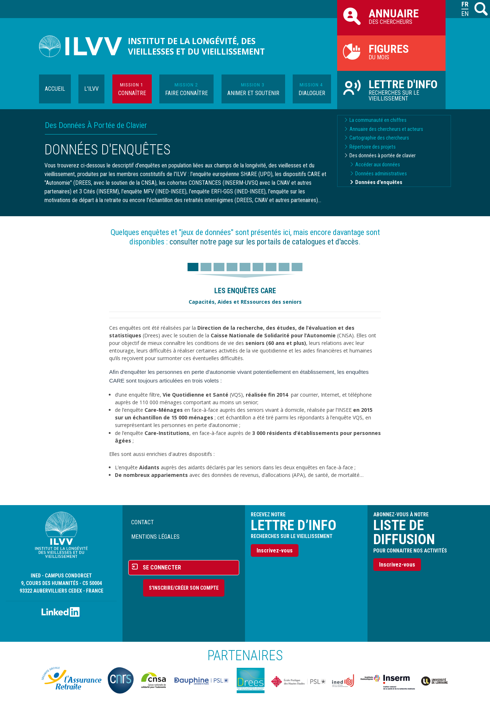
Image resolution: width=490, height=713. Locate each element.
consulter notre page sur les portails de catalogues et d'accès (263, 241)
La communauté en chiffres (378, 120)
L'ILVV (91, 88)
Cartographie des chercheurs (379, 138)
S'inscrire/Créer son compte (184, 588)
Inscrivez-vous (275, 550)
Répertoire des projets (372, 147)
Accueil (55, 88)
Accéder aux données (377, 165)
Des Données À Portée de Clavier (96, 125)
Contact (142, 522)
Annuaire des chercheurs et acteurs (386, 129)
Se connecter (162, 567)
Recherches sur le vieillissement (391, 89)
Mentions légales (155, 536)
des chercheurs (391, 16)
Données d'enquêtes (378, 182)
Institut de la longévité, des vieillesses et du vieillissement (196, 46)
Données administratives (381, 174)
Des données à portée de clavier (382, 156)
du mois (391, 51)
